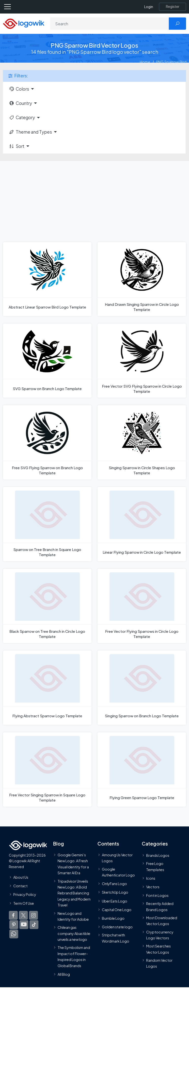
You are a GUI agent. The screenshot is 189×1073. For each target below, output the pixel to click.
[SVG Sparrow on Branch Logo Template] (47, 361)
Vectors (152, 887)
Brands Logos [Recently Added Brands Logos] (157, 855)
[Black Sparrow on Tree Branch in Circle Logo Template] (47, 606)
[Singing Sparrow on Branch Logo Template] (141, 687)
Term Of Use (23, 903)
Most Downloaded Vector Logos (161, 921)
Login (148, 7)
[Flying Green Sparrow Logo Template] (141, 769)
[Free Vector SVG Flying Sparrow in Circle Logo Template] (141, 361)
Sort (16, 146)
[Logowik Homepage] (23, 23)
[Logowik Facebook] (13, 915)
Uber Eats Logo (114, 901)
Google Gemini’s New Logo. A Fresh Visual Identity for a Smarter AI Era (73, 864)
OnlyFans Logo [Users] (114, 883)
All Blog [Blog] (64, 974)
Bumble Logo (113, 918)
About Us (20, 877)
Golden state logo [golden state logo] (117, 927)
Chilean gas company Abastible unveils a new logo (74, 933)
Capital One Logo (116, 909)
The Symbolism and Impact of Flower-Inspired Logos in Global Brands (74, 956)
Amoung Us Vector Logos (117, 858)
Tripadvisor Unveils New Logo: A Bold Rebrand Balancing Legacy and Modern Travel (74, 893)
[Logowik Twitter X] (23, 915)
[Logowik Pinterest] (13, 924)
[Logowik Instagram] (33, 915)
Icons (150, 878)
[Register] (172, 7)
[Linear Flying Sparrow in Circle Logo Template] (141, 524)
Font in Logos (157, 895)
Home (145, 61)
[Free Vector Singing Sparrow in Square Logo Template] (47, 769)
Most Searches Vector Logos (158, 949)
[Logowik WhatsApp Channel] (13, 934)
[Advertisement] (94, 197)
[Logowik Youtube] (23, 924)
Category (22, 117)
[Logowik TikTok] (34, 924)
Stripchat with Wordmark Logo (115, 938)
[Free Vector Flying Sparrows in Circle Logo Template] (141, 606)
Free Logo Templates (155, 866)
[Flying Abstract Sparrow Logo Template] (47, 687)
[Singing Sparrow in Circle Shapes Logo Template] (141, 442)
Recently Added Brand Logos (159, 906)
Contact (20, 886)
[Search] (109, 23)
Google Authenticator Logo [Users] (118, 872)
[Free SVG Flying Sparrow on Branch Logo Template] (47, 442)
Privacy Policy (24, 894)
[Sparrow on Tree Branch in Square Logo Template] (47, 524)
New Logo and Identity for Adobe (73, 916)
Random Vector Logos (159, 963)
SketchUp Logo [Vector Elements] (115, 892)
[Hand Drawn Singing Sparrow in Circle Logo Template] (141, 279)
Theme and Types (30, 132)
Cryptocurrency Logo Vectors (159, 935)
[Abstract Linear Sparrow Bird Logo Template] (47, 279)
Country (20, 103)
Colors (19, 89)
